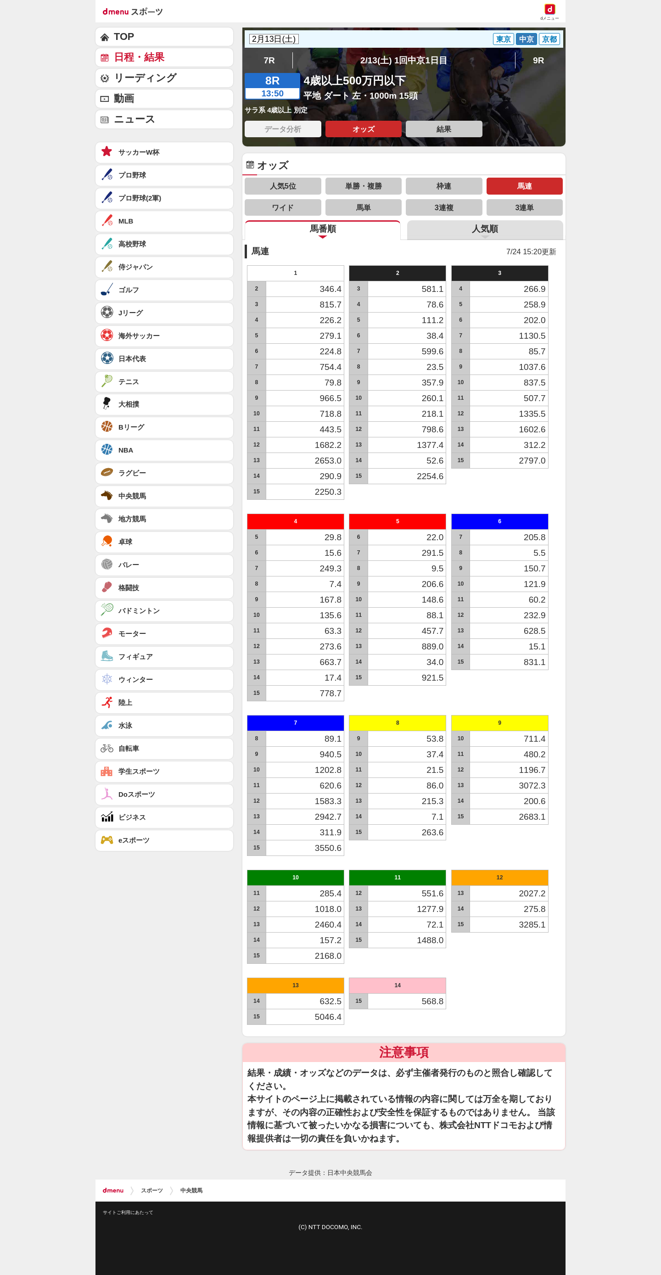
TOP (124, 36)
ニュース (135, 119)
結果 (444, 129)
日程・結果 (139, 57)
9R (538, 60)
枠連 (444, 186)
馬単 (363, 207)
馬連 (524, 186)
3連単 (524, 207)
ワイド (283, 207)
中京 (526, 39)
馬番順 (323, 229)
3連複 (444, 207)
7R (268, 60)
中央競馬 (191, 1190)
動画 (124, 98)
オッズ (364, 129)
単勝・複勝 (363, 186)
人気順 (485, 229)
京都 (549, 39)
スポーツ (152, 1190)
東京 (503, 39)
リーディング (145, 78)
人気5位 (283, 186)
